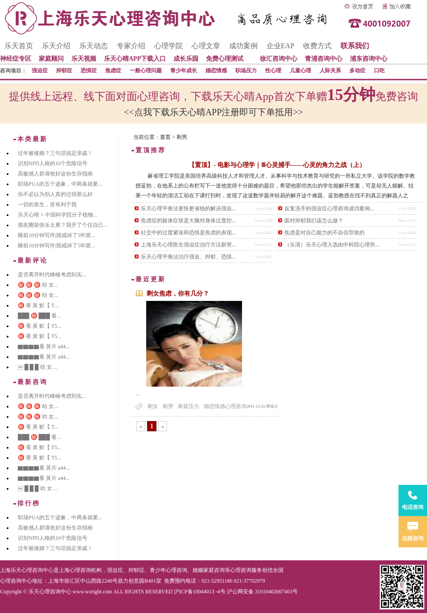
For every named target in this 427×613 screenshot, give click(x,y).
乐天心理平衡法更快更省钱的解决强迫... (188, 208)
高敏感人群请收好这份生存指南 (55, 174)
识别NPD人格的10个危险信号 (52, 163)
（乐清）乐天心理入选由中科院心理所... (331, 245)
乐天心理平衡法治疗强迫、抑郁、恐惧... (188, 257)
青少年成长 (183, 70)
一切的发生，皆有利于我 (47, 204)
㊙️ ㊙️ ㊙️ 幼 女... (38, 285)
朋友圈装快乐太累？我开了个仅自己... (62, 225)
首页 (165, 137)
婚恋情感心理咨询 (225, 406)
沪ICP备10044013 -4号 (200, 591)
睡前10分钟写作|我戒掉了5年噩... (56, 235)
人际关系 (330, 70)
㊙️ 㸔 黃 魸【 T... (38, 305)
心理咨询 (240, 570)
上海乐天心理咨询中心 (26, 570)
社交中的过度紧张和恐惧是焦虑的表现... (188, 232)
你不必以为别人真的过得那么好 (55, 194)
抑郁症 (64, 70)
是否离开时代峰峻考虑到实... (52, 274)
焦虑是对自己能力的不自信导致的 (324, 232)
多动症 (357, 70)
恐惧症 (89, 70)
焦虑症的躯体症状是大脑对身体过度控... (188, 220)
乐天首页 (18, 46)
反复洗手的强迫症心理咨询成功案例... (329, 208)
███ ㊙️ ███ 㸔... (39, 316)
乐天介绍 (56, 46)
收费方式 (317, 46)
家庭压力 (188, 406)
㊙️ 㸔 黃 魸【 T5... (39, 326)
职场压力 (246, 70)
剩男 (168, 406)
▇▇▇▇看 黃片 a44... (44, 346)
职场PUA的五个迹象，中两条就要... (60, 184)
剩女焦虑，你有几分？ (178, 293)
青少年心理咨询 (168, 570)
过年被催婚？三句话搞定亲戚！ (55, 153)
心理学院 (168, 46)
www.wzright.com (92, 591)
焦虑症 (113, 70)
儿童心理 (300, 70)
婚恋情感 (216, 70)
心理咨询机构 (86, 570)
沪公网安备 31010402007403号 (262, 591)
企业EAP (280, 46)
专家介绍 (131, 46)
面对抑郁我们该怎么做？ (313, 220)
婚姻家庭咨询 (209, 570)
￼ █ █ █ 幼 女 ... (37, 367)
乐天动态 (93, 46)
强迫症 (40, 70)
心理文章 (206, 46)
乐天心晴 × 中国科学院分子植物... (57, 215)
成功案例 (243, 46)
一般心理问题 (146, 70)
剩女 (153, 406)
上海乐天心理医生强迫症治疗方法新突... (188, 245)
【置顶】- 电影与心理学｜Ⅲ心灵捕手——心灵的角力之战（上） (277, 165)
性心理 (273, 70)
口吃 (379, 70)
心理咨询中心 (16, 581)
